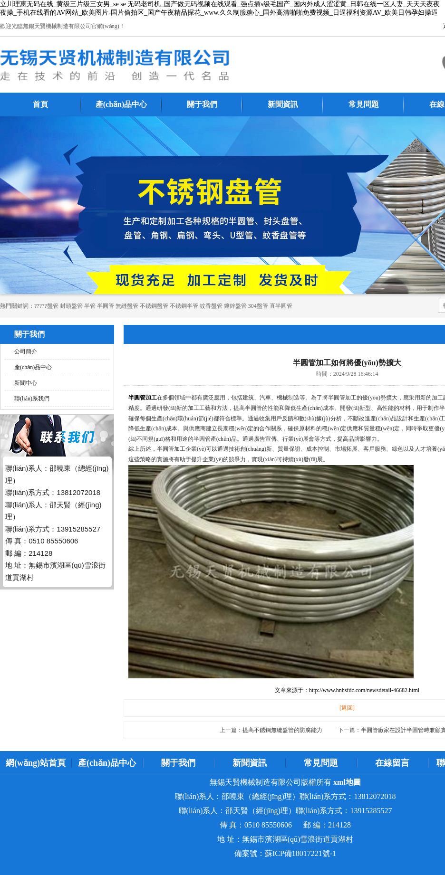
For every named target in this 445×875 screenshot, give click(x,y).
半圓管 (105, 306)
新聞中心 (25, 383)
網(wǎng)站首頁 (36, 763)
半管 (90, 306)
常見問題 (363, 104)
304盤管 (258, 306)
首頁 (40, 104)
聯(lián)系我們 (31, 398)
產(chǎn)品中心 (121, 104)
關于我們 (202, 104)
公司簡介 (25, 351)
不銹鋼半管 (184, 306)
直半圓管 (281, 306)
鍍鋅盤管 (235, 306)
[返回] (347, 707)
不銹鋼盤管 (154, 306)
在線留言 (392, 763)
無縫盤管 (127, 306)
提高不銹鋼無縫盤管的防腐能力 (282, 730)
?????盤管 (46, 306)
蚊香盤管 (211, 306)
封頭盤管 (71, 306)
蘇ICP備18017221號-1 (300, 853)
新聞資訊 (283, 104)
